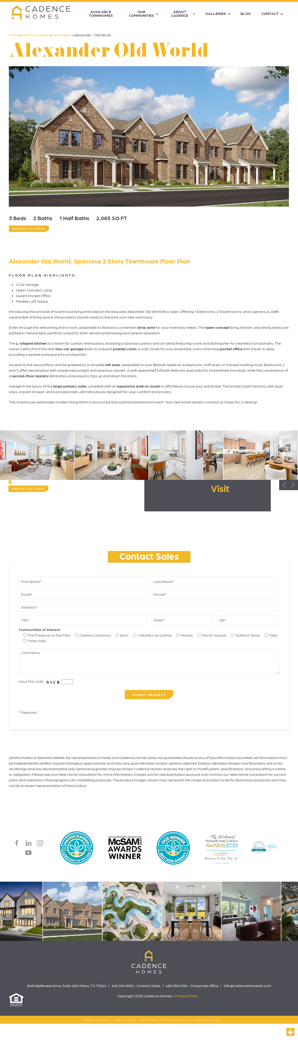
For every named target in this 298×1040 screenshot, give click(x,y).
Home (14, 35)
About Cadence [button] (179, 13)
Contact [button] (270, 13)
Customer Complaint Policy (164, 1020)
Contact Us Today (28, 228)
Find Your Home (35, 35)
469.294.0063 (123, 985)
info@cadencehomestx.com (247, 985)
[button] (37, 455)
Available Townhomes (101, 13)
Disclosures (125, 1020)
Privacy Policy (186, 996)
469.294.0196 (176, 985)
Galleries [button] (215, 13)
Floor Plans (61, 35)
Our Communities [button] (141, 13)
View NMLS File (206, 1020)
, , (13, 482)
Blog (245, 13)
